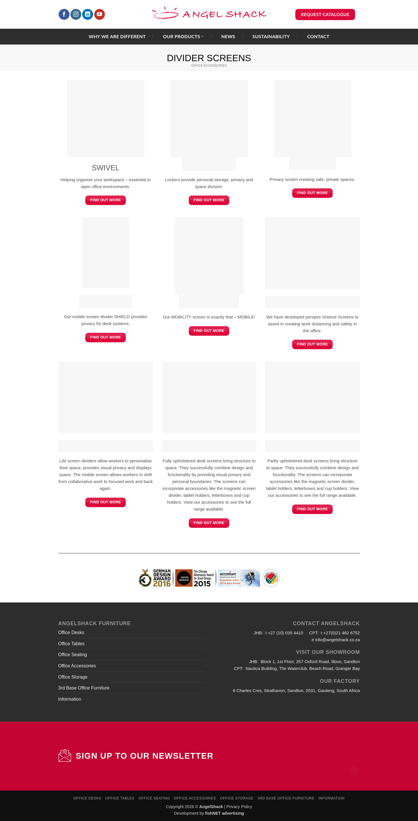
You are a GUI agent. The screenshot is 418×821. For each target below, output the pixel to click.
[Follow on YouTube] (99, 14)
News (228, 36)
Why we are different (117, 36)
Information (69, 699)
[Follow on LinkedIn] (87, 14)
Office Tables (71, 643)
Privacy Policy (239, 806)
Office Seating (72, 654)
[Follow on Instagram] (75, 14)
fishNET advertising (224, 813)
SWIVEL (106, 168)
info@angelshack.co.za (337, 639)
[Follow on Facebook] (64, 14)
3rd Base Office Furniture (83, 687)
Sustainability (271, 36)
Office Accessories (77, 665)
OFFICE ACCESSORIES (209, 65)
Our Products (183, 36)
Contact (318, 36)
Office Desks (71, 632)
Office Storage (73, 677)
